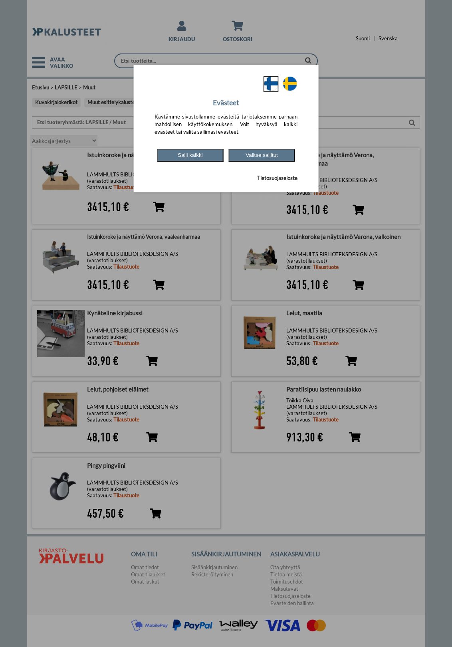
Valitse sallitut (262, 155)
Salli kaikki (190, 155)
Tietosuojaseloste (277, 178)
